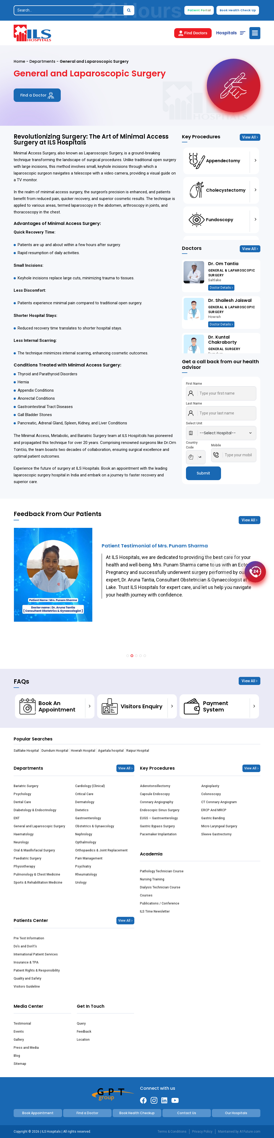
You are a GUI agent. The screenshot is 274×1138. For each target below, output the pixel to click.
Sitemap (20, 1064)
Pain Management (88, 858)
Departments (42, 61)
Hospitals (226, 33)
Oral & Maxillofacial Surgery (34, 850)
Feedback (84, 1031)
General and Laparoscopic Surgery (39, 826)
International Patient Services (36, 954)
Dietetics (82, 810)
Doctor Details (221, 288)
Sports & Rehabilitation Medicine (38, 882)
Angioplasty (210, 786)
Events (19, 1031)
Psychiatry (83, 866)
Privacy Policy (202, 1131)
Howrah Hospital (83, 751)
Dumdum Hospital (54, 751)
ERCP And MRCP (213, 810)
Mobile (216, 445)
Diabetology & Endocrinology (35, 810)
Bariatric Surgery (26, 786)
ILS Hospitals (134, 435)
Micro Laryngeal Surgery (219, 826)
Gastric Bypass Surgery (157, 826)
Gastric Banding (213, 818)
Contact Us (186, 1113)
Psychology (22, 794)
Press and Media (26, 1048)
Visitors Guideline (27, 986)
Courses (146, 895)
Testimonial (22, 1023)
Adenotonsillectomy (155, 786)
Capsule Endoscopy (155, 794)
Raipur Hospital (137, 751)
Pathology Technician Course (162, 871)
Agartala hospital (111, 751)
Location (83, 1039)
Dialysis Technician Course (160, 887)
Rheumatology (86, 874)
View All (250, 137)
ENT (17, 818)
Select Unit (194, 423)
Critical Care (84, 794)
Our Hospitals (236, 1113)
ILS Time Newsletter (155, 911)
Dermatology (84, 802)
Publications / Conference (159, 903)
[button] (127, 655)
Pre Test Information (29, 938)
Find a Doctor (37, 95)
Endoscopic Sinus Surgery (159, 810)
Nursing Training (152, 879)
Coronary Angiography (156, 802)
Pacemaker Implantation (158, 834)
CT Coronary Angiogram (219, 802)
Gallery (19, 1039)
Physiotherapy (24, 866)
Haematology (23, 834)
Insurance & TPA (26, 962)
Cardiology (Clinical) (90, 786)
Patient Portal (199, 10)
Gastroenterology (88, 818)
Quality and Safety (27, 978)
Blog (17, 1056)
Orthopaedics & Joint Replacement (101, 850)
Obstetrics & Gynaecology (94, 826)
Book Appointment (38, 1113)
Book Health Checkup (137, 1113)
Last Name (194, 403)
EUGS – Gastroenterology (159, 818)
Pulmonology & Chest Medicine (37, 874)
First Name (194, 383)
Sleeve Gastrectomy (216, 834)
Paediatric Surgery (27, 858)
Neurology (21, 842)
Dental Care (22, 802)
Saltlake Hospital (26, 751)
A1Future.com (249, 1131)
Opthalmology (85, 842)
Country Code (191, 445)
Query (81, 1023)
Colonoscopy (211, 794)
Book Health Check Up (238, 10)
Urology (80, 882)
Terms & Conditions (172, 1131)
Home (19, 61)
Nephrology (83, 834)
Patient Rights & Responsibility (37, 970)
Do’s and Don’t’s (25, 946)
